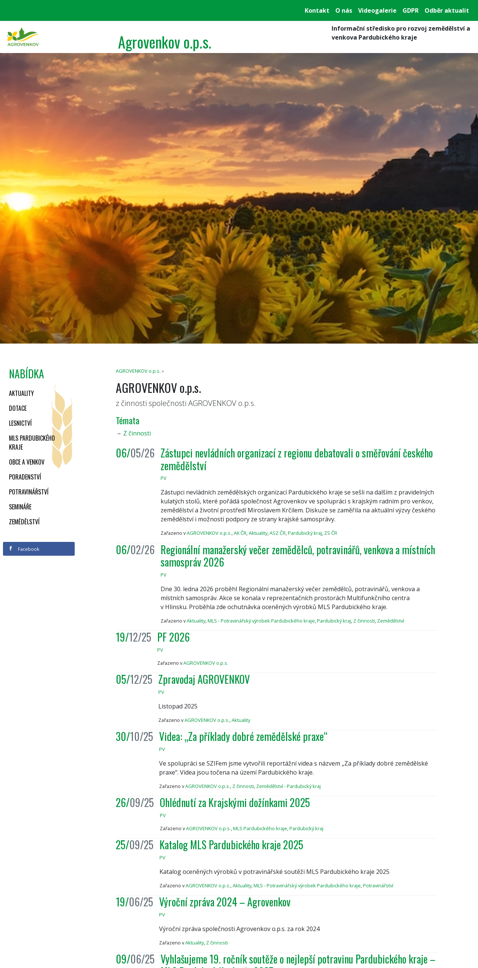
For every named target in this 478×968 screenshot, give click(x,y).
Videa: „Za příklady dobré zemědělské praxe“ (243, 736)
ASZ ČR (278, 533)
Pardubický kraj (305, 533)
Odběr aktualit (447, 10)
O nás (343, 10)
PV (164, 478)
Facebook (24, 549)
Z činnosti (137, 433)
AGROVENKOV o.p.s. (138, 370)
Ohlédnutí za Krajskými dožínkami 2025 (235, 802)
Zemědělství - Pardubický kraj (288, 786)
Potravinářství (29, 491)
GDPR (411, 10)
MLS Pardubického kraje (32, 443)
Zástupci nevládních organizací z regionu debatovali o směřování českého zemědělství (297, 459)
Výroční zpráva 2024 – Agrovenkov (225, 901)
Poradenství (25, 476)
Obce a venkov (26, 461)
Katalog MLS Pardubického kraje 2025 (231, 844)
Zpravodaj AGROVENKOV (204, 679)
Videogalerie (377, 10)
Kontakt (317, 10)
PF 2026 (173, 637)
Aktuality (21, 393)
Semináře (20, 506)
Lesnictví (20, 423)
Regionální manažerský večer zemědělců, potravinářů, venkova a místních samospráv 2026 (298, 556)
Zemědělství (24, 521)
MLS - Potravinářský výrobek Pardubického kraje (261, 620)
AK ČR (240, 533)
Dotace (18, 408)
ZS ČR (330, 533)
